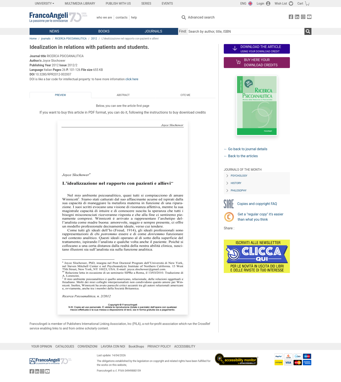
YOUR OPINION (41, 346)
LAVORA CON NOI (113, 346)
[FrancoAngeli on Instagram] (303, 17)
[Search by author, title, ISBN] (245, 31)
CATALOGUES (64, 346)
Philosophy (238, 190)
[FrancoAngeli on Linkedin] (297, 17)
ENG (243, 3)
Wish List (281, 3)
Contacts (121, 17)
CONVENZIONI (87, 346)
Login (260, 3)
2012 (94, 38)
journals (45, 38)
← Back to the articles (241, 156)
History (236, 183)
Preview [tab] (60, 95)
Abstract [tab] (123, 95)
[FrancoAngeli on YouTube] (309, 17)
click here (131, 79)
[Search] (307, 31)
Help (134, 17)
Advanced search (201, 17)
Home (33, 38)
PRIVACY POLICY (159, 346)
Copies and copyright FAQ (257, 204)
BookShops (136, 346)
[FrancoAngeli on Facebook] (291, 17)
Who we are (104, 17)
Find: (182, 31)
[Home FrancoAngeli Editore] (58, 17)
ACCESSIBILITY (184, 346)
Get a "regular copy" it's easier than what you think (260, 217)
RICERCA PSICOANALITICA (71, 38)
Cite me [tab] (185, 95)
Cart (300, 3)
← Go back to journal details (245, 149)
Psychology (239, 175)
